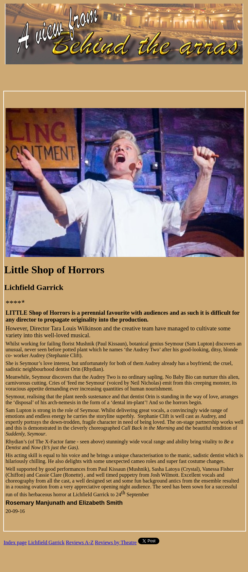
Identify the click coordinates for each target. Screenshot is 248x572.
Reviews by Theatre (116, 542)
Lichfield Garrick (46, 542)
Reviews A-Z (80, 542)
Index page (15, 542)
